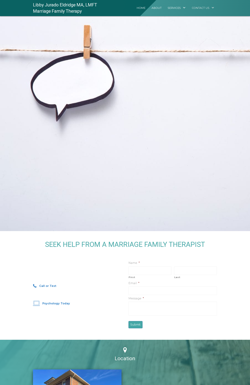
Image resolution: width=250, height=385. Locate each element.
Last (177, 277)
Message (136, 298)
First (132, 277)
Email (133, 283)
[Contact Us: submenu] (212, 7)
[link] (141, 7)
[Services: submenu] (184, 7)
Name (134, 263)
